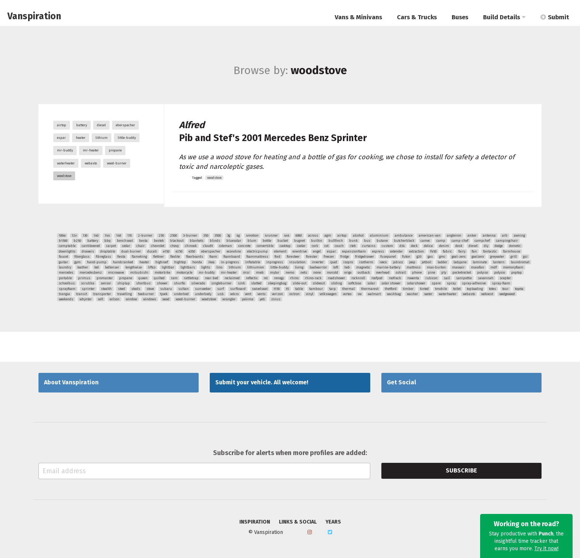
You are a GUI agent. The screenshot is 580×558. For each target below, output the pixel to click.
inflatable (252, 262)
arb (505, 235)
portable (65, 278)
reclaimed (232, 278)
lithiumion (255, 267)
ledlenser (112, 267)
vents (261, 294)
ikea (211, 262)
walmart (374, 294)
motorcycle (184, 272)
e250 (179, 251)
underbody (203, 294)
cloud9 (208, 246)
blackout (176, 241)
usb (221, 294)
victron (294, 294)
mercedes (66, 272)
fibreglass (103, 256)
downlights (67, 251)
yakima (247, 299)
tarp (332, 289)
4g (238, 235)
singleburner (221, 283)
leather (82, 267)
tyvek (164, 294)
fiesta (121, 256)
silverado (198, 283)
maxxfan (477, 267)
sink (241, 283)
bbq (107, 241)
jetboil (426, 262)
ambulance (403, 235)
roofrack (395, 278)
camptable (67, 246)
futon (406, 256)
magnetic (363, 267)
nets (303, 272)
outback (364, 272)
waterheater (66, 163)
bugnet (299, 241)
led (96, 267)
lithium (101, 138)
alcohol (358, 235)
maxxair (458, 267)
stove (150, 289)
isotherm (366, 262)
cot (326, 246)
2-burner (145, 235)
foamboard (231, 256)
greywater (497, 256)
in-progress (230, 262)
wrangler (229, 299)
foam (213, 256)
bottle (267, 241)
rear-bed (211, 278)
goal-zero (458, 256)
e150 (166, 251)
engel (317, 251)
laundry (65, 267)
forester (311, 256)
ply (443, 272)
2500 (173, 235)
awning (519, 235)
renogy (279, 278)
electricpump (257, 251)
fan (474, 251)
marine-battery (388, 267)
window (131, 299)
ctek (353, 246)
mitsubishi (139, 272)
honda (197, 262)
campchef (482, 241)
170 (129, 235)
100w (62, 235)
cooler (301, 246)
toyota (519, 289)
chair (140, 246)
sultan (183, 289)
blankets (196, 241)
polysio (499, 272)
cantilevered (91, 246)
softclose (354, 283)
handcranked (123, 262)
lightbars (188, 267)
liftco (151, 267)
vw (359, 294)
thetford (391, 289)
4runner (271, 235)
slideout (319, 283)
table (299, 289)
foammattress (257, 256)
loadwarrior (318, 267)
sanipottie (464, 278)
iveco (383, 262)
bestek (159, 241)
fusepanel (388, 256)
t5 (287, 289)
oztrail (401, 272)
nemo (290, 272)
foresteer (293, 256)
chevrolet (157, 246)
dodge (499, 246)
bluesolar (233, 241)
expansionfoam (354, 251)
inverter (318, 262)
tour (505, 289)
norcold (332, 272)
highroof (161, 262)
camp (440, 241)
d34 (402, 246)
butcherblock (404, 241)
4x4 (286, 235)
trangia (64, 294)
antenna (489, 235)
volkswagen (328, 294)
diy (486, 246)
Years (333, 522)
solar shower (391, 283)
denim (444, 246)
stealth (106, 289)
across (313, 235)
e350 (192, 251)
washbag (394, 294)
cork (315, 246)
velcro (234, 294)
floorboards (194, 256)
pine (431, 272)
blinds (215, 241)
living (299, 267)
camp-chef (460, 241)
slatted (256, 283)
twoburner (146, 294)
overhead (383, 272)
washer (412, 294)
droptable (107, 251)
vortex (347, 294)
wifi (100, 299)
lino (219, 267)
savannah (485, 278)
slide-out (299, 283)
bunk (353, 241)
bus (367, 241)
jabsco (398, 262)
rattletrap (191, 278)
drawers (88, 251)
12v (74, 235)
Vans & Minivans (358, 17)
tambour (316, 289)
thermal (348, 289)
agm (327, 235)
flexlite (175, 256)
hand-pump (97, 262)
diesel (101, 125)
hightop (180, 262)
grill (513, 256)
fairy (461, 251)
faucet (63, 256)
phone (417, 272)
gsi (525, 256)
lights (205, 267)
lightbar (168, 267)
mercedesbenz (91, 272)
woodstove (64, 176)
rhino (294, 278)
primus (84, 278)
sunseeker (203, 289)
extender (396, 251)
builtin (316, 241)
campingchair (507, 241)
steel (121, 289)
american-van (430, 235)
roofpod (376, 278)
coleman (225, 246)
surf (220, 289)
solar (371, 283)
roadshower (336, 278)
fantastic (490, 251)
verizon (277, 294)
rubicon (431, 278)
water (428, 294)
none (317, 272)
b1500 (63, 241)
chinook (191, 246)
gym (77, 262)
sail (447, 278)
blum (251, 241)
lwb (347, 267)
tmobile (441, 289)
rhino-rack (313, 278)
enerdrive (300, 251)
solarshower (416, 283)
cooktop (285, 246)
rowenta (413, 278)
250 (161, 235)
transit (81, 294)
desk (458, 246)
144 (107, 235)
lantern (499, 262)
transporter (102, 294)
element (280, 251)
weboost (487, 294)
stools (135, 289)
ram (174, 278)
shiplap (123, 283)
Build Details (504, 17)
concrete (244, 246)
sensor (106, 283)
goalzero (478, 256)
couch (339, 246)
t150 (277, 289)
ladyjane (459, 262)
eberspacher (125, 125)
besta (143, 241)
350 (205, 235)
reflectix (251, 278)
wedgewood (507, 294)
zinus (275, 299)
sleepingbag (277, 283)
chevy (175, 246)
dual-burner (131, 251)
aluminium (379, 235)
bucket (282, 241)
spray (451, 283)
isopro (348, 262)
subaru (166, 289)
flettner (158, 256)
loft (335, 267)
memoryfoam (513, 267)
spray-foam (501, 283)
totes (492, 289)
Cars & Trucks (417, 17)
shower (162, 283)
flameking (139, 256)
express (378, 251)
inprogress (274, 262)
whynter (86, 299)
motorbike (162, 272)
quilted (159, 278)
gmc (442, 256)
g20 (419, 256)
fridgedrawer (364, 256)
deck (414, 246)
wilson (114, 299)
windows (149, 299)
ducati (152, 251)
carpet (111, 246)
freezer (329, 256)
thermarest (369, 289)
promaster (105, 278)
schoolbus (67, 283)
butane (382, 241)
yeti (262, 299)
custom (387, 246)
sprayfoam (67, 289)
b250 (77, 241)
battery (81, 125)
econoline (234, 251)
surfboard (238, 289)
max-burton (436, 267)
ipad (333, 262)
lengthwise (133, 267)
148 (118, 235)
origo (347, 272)
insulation (297, 262)
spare (436, 283)
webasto (91, 163)
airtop (61, 125)
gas (430, 256)
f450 (433, 251)
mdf (493, 267)
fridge (344, 256)
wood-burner (117, 163)
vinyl (309, 294)
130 (85, 235)
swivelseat (259, 289)
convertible (265, 246)
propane (115, 150)
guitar (63, 262)
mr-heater (91, 150)
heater (80, 138)
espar (61, 138)
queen (143, 278)
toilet (457, 289)
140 (96, 235)
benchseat (125, 241)
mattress (414, 267)
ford (277, 256)
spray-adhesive (474, 283)
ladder (442, 262)
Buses (460, 17)
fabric (447, 251)
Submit (554, 17)
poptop (516, 272)
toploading (475, 289)
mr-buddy (65, 150)
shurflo (179, 283)
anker (472, 235)
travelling (124, 294)
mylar (274, 272)
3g (228, 235)
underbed (181, 294)
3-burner (190, 235)
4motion (252, 235)
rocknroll (358, 278)
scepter (505, 278)
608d (299, 235)
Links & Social (298, 522)
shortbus (143, 283)
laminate (480, 262)
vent (248, 294)
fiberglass (82, 256)
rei (266, 278)
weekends (66, 299)
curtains (368, 246)
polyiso (482, 272)
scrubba (87, 283)
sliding (336, 283)
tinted (424, 289)
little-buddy (127, 138)
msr (246, 272)
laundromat (520, 262)
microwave (116, 272)
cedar (126, 246)
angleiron (454, 235)
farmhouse (511, 251)
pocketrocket (461, 272)
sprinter (88, 289)
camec (425, 241)
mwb (260, 272)
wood (165, 299)
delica (428, 246)
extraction (416, 251)
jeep (412, 262)
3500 (218, 235)
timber (408, 289)
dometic (515, 246)
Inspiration (254, 522)
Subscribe (461, 470)
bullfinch (335, 241)
